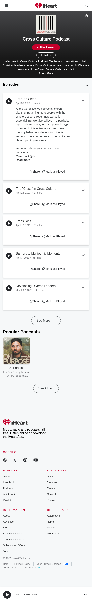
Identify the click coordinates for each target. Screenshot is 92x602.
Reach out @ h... (26, 156)
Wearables (53, 533)
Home (50, 521)
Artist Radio (9, 494)
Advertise (8, 521)
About (6, 515)
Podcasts (8, 488)
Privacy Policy (22, 563)
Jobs (5, 551)
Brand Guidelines (13, 533)
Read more (23, 160)
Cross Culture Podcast (25, 594)
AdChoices (32, 567)
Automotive (53, 515)
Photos (51, 500)
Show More (46, 73)
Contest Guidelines (14, 539)
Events (51, 488)
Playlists (7, 500)
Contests (52, 494)
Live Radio (9, 482)
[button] (34, 172)
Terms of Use (10, 567)
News (50, 476)
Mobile (51, 527)
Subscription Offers (14, 545)
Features (52, 482)
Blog (5, 527)
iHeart (6, 476)
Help (5, 563)
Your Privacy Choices (52, 563)
